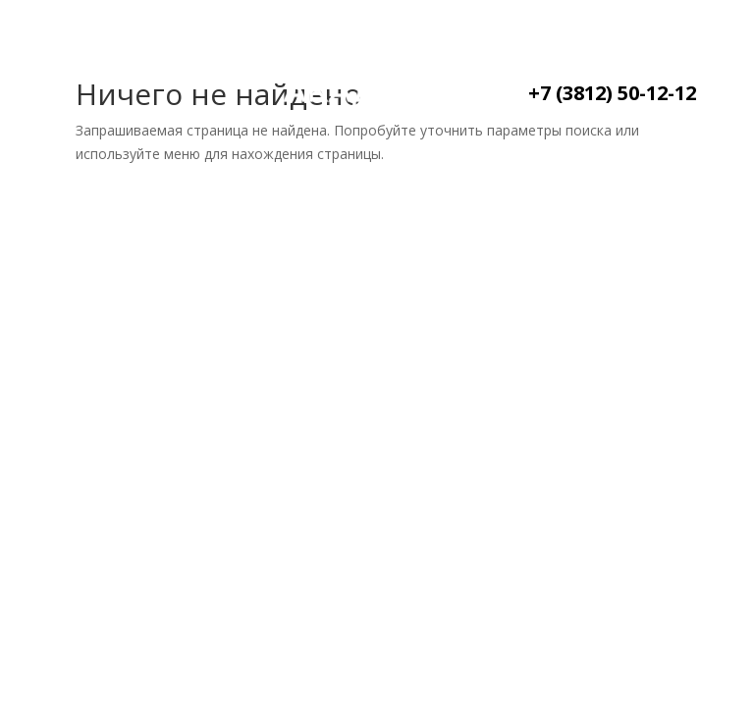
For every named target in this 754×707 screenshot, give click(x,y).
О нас (173, 63)
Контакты (122, 113)
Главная (83, 63)
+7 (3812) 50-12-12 (612, 93)
